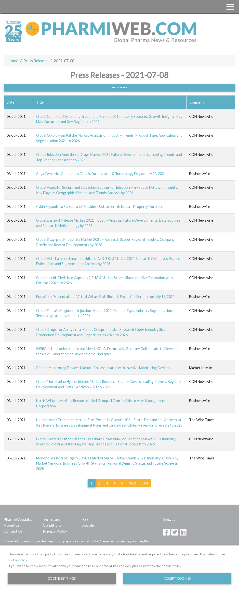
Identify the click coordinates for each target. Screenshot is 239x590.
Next (132, 483)
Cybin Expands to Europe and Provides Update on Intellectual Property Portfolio (99, 206)
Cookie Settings (62, 578)
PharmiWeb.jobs (18, 519)
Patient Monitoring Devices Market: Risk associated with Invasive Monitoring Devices (103, 368)
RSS (85, 519)
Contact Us (13, 531)
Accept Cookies (177, 578)
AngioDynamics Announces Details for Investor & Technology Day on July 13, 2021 (101, 174)
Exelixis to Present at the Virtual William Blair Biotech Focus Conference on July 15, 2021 (105, 297)
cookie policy (17, 560)
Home (13, 60)
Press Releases (36, 60)
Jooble (88, 525)
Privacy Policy (55, 531)
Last (145, 483)
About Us (12, 525)
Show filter (119, 87)
